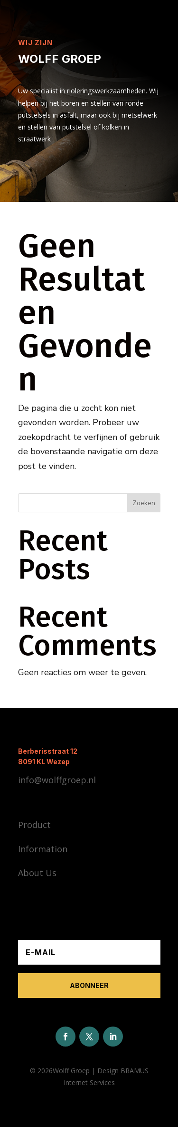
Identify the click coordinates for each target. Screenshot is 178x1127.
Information (42, 849)
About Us (37, 872)
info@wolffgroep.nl (57, 780)
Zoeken (143, 503)
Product (34, 824)
